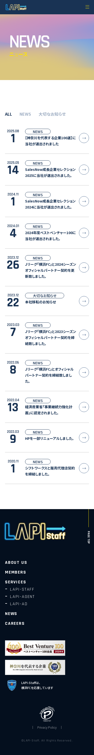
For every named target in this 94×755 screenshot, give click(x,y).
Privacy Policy (47, 727)
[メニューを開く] (87, 7)
